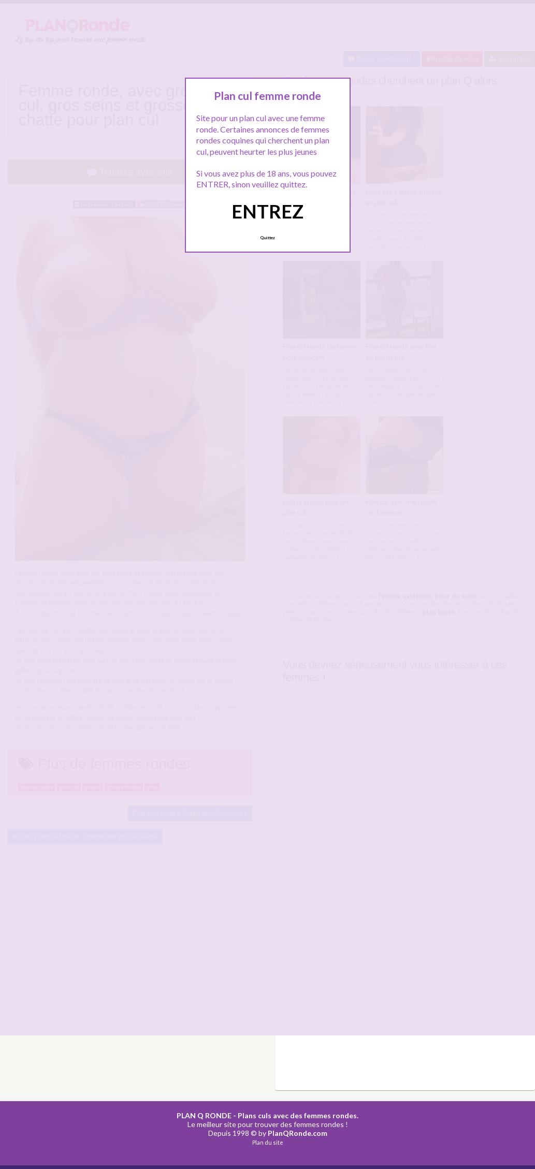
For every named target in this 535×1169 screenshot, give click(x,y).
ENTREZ (267, 211)
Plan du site (267, 1142)
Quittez (267, 237)
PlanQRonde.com (297, 1133)
